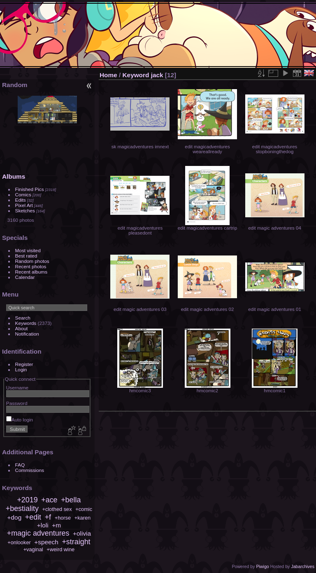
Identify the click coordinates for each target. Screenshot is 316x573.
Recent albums (31, 271)
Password (17, 403)
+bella (71, 500)
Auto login (19, 419)
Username (17, 387)
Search (22, 317)
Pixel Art (24, 205)
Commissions (29, 470)
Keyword (136, 74)
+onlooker (19, 542)
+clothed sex (57, 509)
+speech (46, 541)
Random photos (32, 261)
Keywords (26, 323)
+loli (43, 525)
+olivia (82, 533)
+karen (82, 518)
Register (24, 364)
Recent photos (30, 266)
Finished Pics (29, 189)
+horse (63, 518)
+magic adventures (38, 533)
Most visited (28, 250)
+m (56, 525)
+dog (14, 517)
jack (157, 74)
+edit (33, 517)
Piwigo (262, 566)
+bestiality (22, 508)
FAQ (20, 464)
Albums (13, 176)
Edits (20, 200)
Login (21, 369)
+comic (83, 509)
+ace (49, 500)
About (21, 328)
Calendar (25, 277)
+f (48, 517)
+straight (76, 542)
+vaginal (33, 549)
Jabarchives (302, 566)
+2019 (27, 500)
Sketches (25, 210)
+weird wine (60, 549)
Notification (27, 333)
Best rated (26, 255)
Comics (23, 194)
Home (108, 74)
